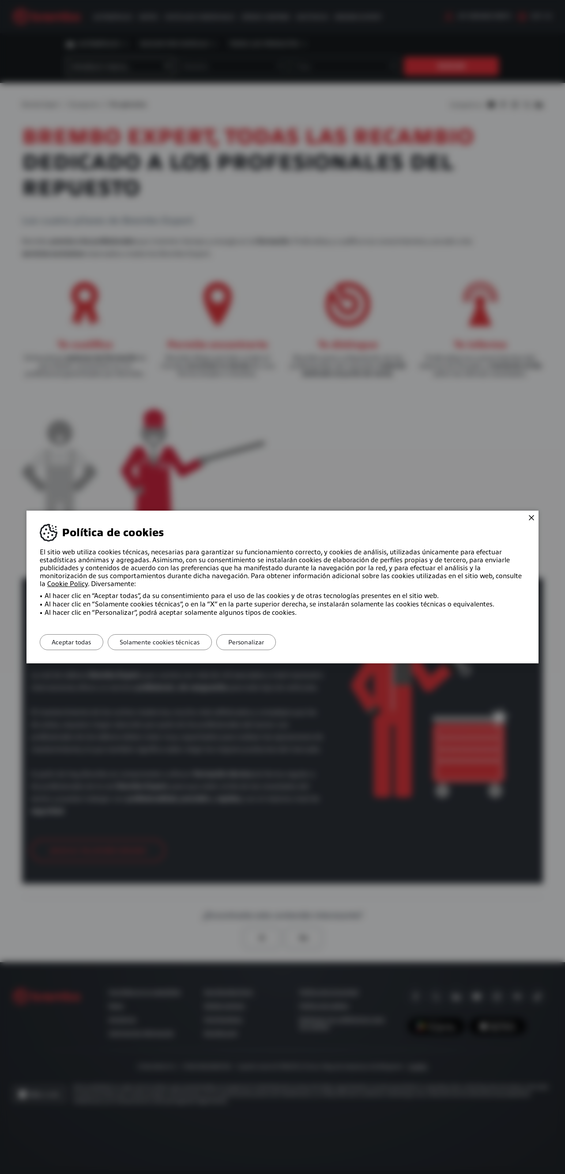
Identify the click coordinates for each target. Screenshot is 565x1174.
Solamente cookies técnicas (164, 642)
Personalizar (254, 642)
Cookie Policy (67, 583)
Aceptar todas (73, 642)
